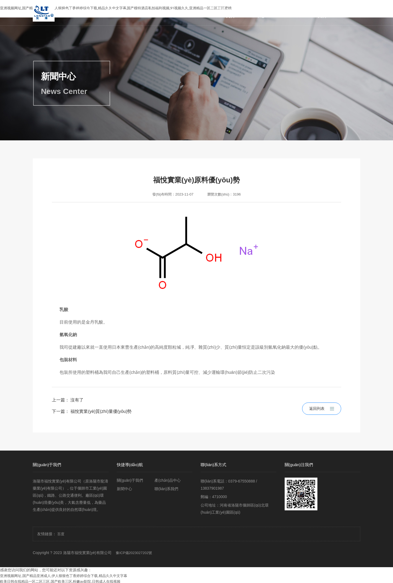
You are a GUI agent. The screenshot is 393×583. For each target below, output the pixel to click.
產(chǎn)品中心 (260, 12)
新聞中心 (291, 12)
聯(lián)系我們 (321, 12)
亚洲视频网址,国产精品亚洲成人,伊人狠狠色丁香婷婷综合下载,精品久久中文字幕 (63, 574)
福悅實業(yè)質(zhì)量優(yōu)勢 (101, 411)
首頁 (199, 12)
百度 (60, 533)
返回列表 (321, 404)
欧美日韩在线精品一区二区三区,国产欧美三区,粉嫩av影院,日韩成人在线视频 (60, 580)
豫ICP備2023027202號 (134, 551)
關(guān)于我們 (230, 12)
